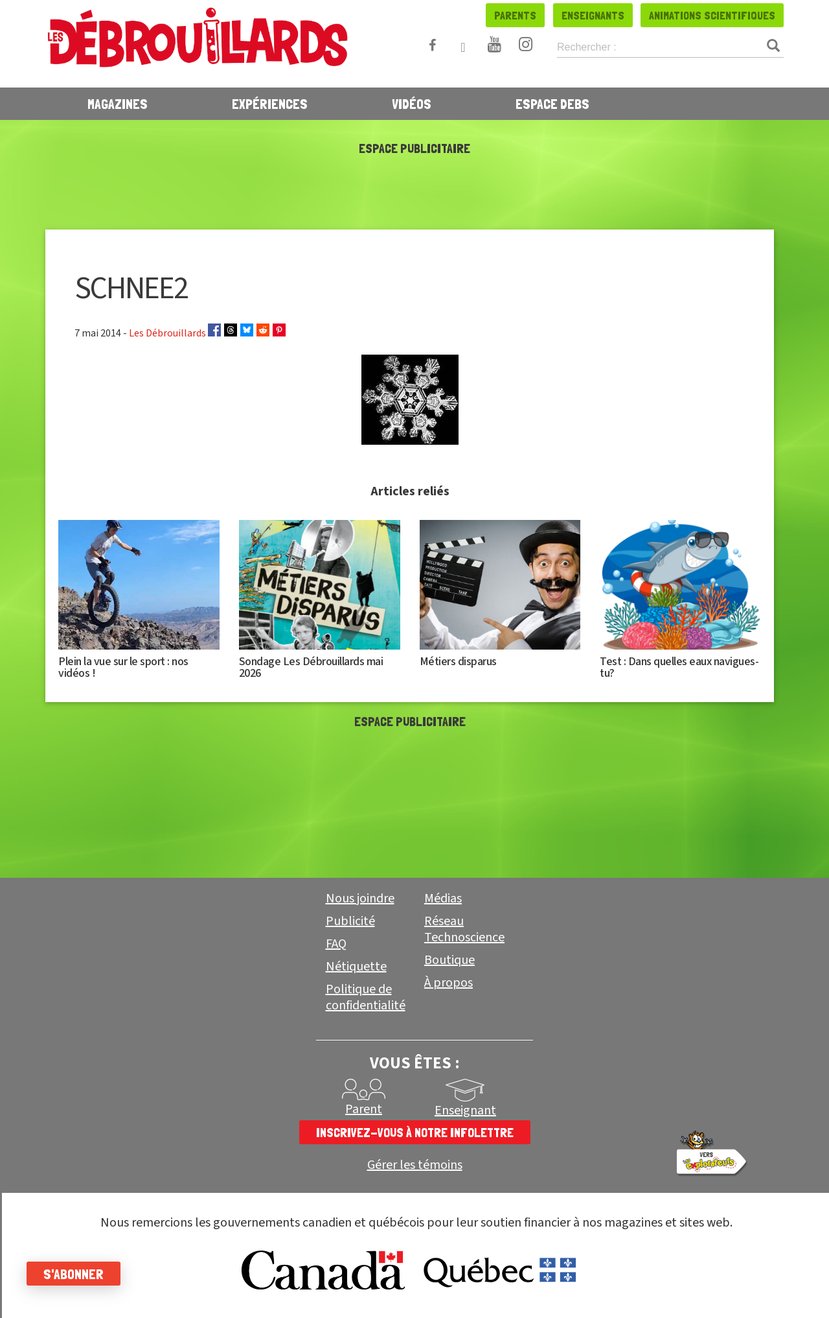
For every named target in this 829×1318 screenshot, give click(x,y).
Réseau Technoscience (464, 929)
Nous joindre (360, 898)
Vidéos (411, 103)
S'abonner (79, 1273)
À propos (448, 983)
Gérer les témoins (414, 1165)
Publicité (350, 921)
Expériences (270, 103)
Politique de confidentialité (365, 997)
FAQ (336, 944)
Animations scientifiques (712, 15)
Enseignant (465, 1110)
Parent (363, 1109)
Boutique (449, 960)
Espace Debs (552, 103)
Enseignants (593, 15)
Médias (443, 898)
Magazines (117, 103)
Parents (515, 15)
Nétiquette (356, 967)
